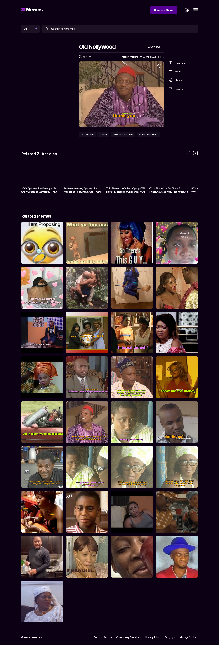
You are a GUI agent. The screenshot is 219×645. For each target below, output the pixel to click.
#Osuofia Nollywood (123, 134)
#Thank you (87, 134)
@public (87, 56)
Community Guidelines (128, 637)
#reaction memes (148, 134)
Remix (175, 72)
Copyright (170, 637)
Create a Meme (163, 10)
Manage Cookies (189, 637)
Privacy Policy (152, 637)
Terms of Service (102, 637)
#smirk (103, 134)
